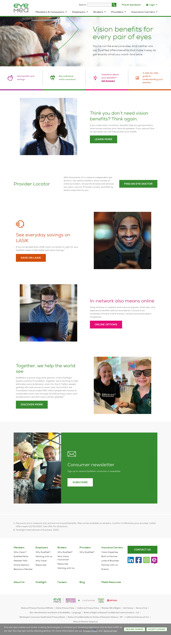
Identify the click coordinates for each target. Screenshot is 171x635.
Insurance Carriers (144, 12)
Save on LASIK (31, 267)
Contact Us (142, 549)
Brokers (99, 12)
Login (151, 4)
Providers (118, 12)
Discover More (32, 414)
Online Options (106, 334)
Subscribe (80, 492)
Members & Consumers (51, 12)
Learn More (103, 149)
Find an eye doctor (131, 4)
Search (82, 4)
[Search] (114, 5)
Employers (80, 12)
